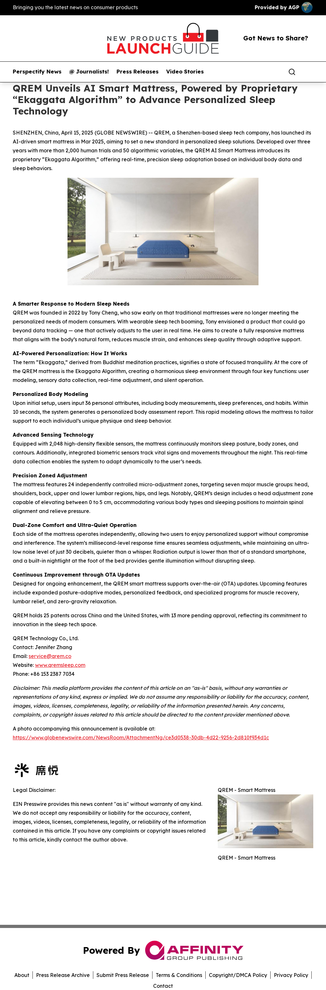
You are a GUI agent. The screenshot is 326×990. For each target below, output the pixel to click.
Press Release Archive (63, 975)
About (21, 975)
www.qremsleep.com (60, 665)
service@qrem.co (50, 656)
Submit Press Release (122, 975)
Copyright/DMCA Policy (238, 975)
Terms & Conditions (179, 975)
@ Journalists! (89, 71)
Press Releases (138, 71)
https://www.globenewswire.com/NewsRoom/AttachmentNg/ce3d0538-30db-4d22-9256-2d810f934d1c (141, 737)
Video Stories (185, 71)
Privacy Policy (291, 975)
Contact (163, 986)
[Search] (292, 72)
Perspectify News (37, 71)
